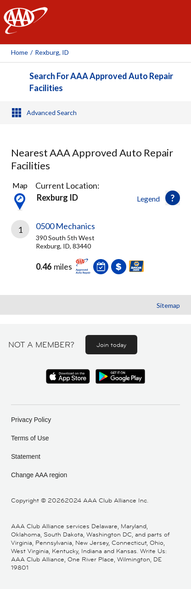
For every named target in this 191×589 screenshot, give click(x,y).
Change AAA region (39, 475)
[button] (172, 198)
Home (19, 52)
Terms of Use (30, 438)
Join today (111, 345)
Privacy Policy (31, 419)
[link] (95, 254)
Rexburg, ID (52, 52)
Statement (25, 456)
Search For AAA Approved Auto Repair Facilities (101, 82)
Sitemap (168, 305)
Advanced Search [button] (52, 112)
